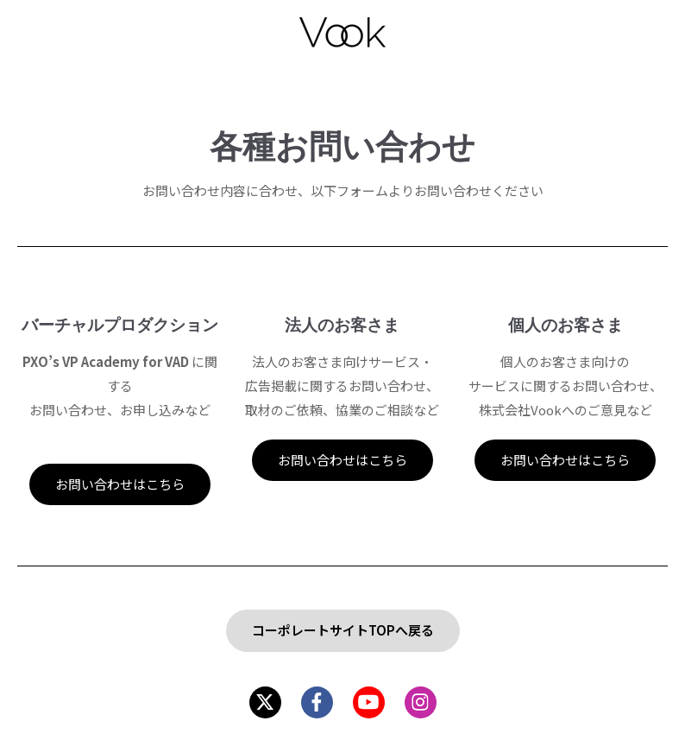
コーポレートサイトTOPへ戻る (343, 630)
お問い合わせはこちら (120, 484)
